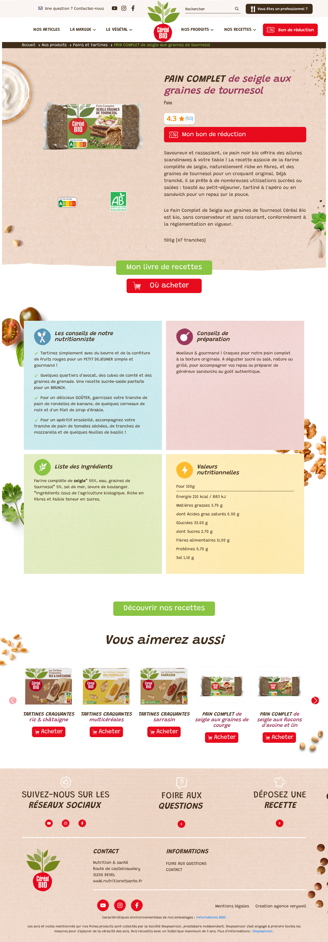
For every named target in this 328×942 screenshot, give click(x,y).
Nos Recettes (240, 29)
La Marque (83, 29)
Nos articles (46, 29)
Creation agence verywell (280, 906)
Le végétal (119, 29)
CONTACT (174, 870)
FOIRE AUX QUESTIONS (186, 864)
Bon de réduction (296, 30)
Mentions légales (232, 906)
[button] (315, 700)
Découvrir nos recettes (164, 608)
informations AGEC (211, 917)
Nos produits (54, 45)
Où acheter (169, 285)
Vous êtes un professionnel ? (283, 9)
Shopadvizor (263, 931)
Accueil (28, 45)
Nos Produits (197, 29)
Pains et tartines (90, 45)
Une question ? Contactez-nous (74, 9)
